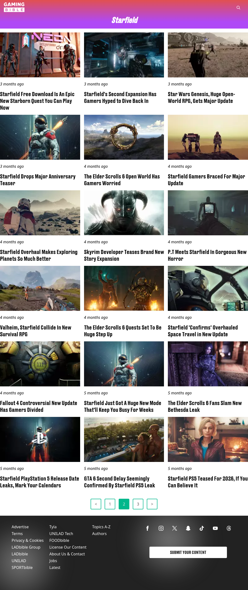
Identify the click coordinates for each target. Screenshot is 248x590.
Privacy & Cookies (28, 540)
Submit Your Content (188, 552)
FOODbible (59, 540)
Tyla (53, 526)
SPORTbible (22, 567)
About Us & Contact (67, 554)
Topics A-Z (101, 526)
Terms (17, 533)
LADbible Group (26, 547)
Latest (55, 567)
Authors (99, 533)
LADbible (20, 554)
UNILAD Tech (61, 533)
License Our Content (67, 547)
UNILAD (19, 560)
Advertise (20, 526)
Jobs (53, 560)
